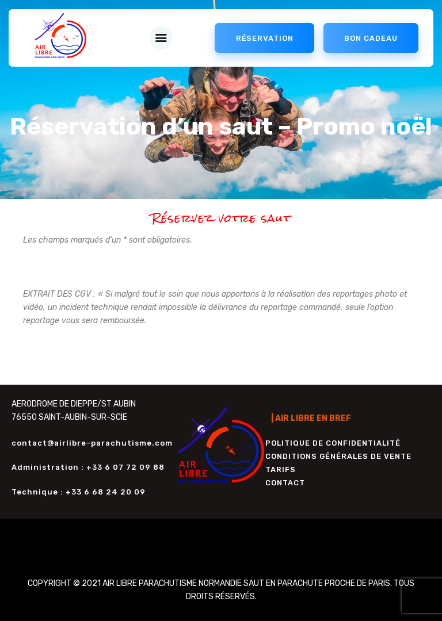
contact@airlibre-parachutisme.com (92, 443)
